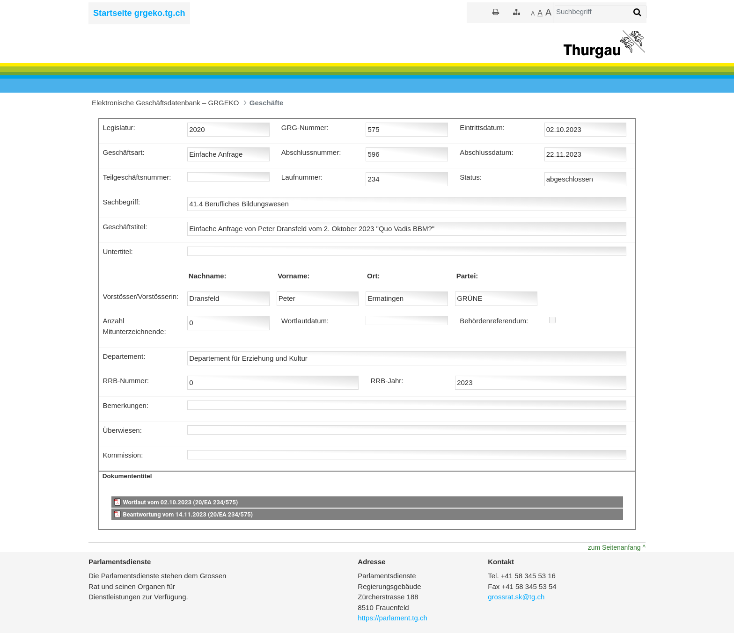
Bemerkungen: (126, 405)
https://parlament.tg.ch (392, 618)
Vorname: (293, 276)
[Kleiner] (532, 13)
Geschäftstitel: (125, 227)
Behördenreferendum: (494, 321)
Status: (471, 177)
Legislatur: (119, 127)
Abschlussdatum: (486, 152)
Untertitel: (118, 251)
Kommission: (123, 455)
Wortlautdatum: (305, 321)
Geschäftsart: (124, 152)
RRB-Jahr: (386, 381)
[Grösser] (540, 13)
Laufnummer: (302, 177)
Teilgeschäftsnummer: (137, 177)
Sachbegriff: (121, 202)
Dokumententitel (127, 476)
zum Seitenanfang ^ (617, 547)
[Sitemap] (516, 11)
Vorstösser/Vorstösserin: (141, 296)
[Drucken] (495, 11)
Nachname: (208, 276)
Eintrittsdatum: (482, 127)
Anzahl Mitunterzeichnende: (134, 326)
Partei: (467, 276)
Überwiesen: (122, 430)
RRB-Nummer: (126, 381)
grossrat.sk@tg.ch (516, 597)
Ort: (373, 276)
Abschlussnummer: (311, 152)
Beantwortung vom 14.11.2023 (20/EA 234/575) (188, 514)
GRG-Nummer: (305, 127)
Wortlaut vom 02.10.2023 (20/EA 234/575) (180, 502)
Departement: (124, 356)
